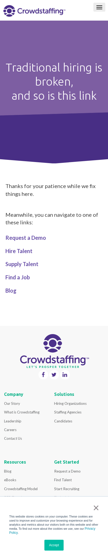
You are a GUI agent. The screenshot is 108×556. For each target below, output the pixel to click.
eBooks (10, 480)
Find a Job (17, 277)
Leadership (12, 421)
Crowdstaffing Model (21, 489)
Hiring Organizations (70, 403)
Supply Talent (21, 264)
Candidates (63, 421)
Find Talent (63, 480)
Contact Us (13, 438)
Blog (7, 471)
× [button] (96, 508)
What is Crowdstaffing (22, 412)
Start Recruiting (66, 489)
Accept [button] (54, 545)
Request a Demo (25, 237)
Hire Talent (18, 251)
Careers (10, 430)
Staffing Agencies (67, 412)
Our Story (12, 403)
